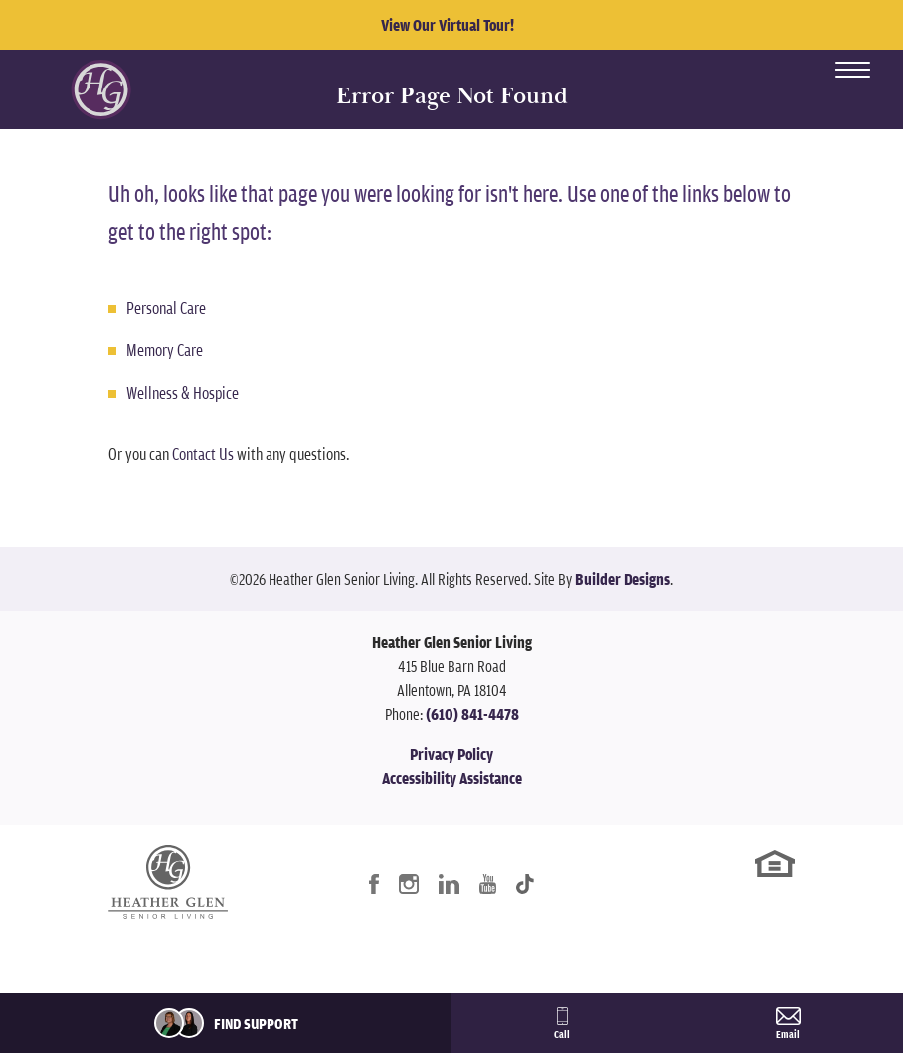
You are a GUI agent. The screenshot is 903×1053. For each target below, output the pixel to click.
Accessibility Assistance (452, 778)
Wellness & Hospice (182, 392)
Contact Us (203, 453)
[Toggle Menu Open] (852, 69)
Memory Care (164, 349)
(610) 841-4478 (472, 714)
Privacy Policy (451, 754)
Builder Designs (622, 579)
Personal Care (166, 307)
